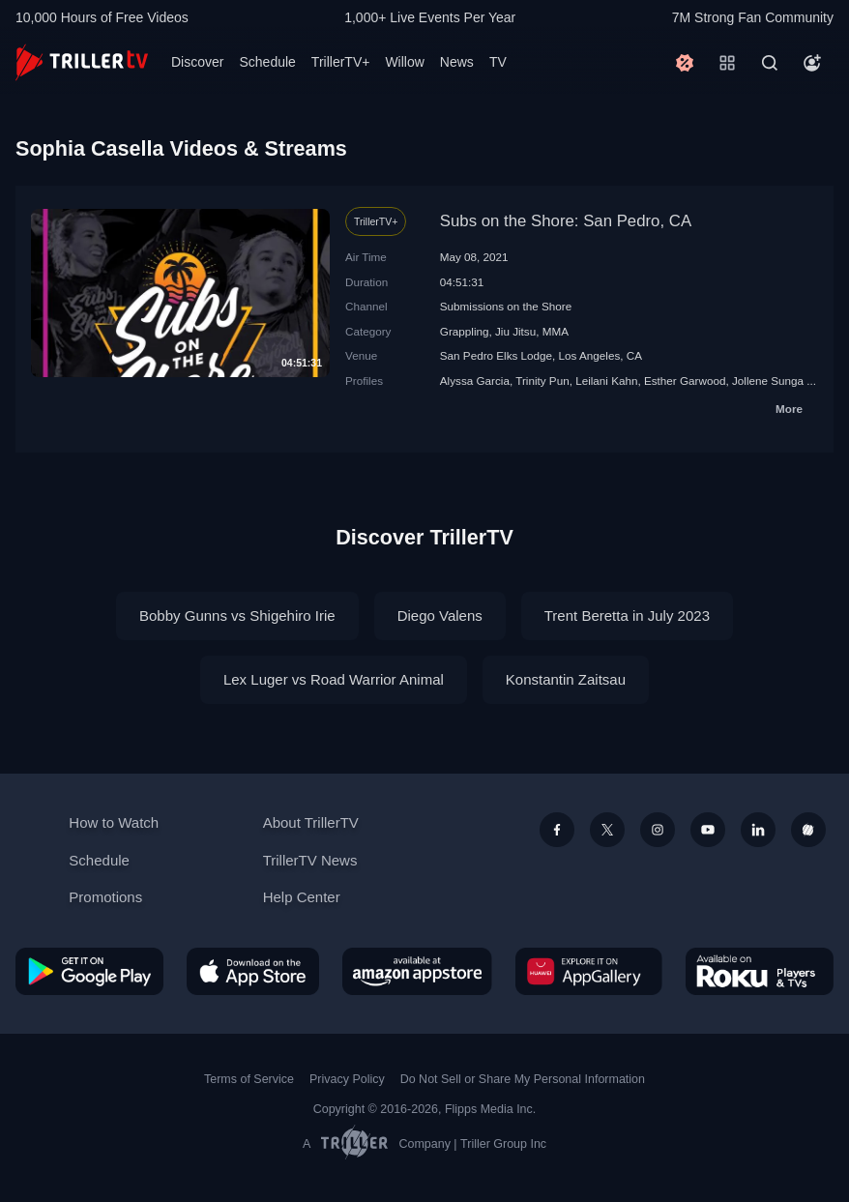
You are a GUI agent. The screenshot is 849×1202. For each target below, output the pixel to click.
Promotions (105, 897)
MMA (555, 331)
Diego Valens (440, 615)
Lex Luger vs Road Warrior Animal (333, 679)
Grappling (464, 331)
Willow (404, 62)
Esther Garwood (684, 380)
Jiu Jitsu (515, 331)
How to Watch (114, 822)
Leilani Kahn (606, 380)
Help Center (301, 897)
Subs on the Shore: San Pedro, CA (565, 221)
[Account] (812, 63)
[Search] (769, 63)
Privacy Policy (347, 1079)
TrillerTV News (310, 860)
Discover (197, 62)
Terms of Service (249, 1079)
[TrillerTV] (81, 62)
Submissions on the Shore (505, 306)
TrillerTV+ (340, 62)
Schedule (267, 62)
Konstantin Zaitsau (566, 679)
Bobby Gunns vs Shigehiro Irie (237, 615)
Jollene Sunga (768, 380)
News (457, 62)
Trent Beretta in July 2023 (627, 615)
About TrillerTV (311, 822)
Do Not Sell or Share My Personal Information (522, 1079)
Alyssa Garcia (475, 380)
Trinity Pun (542, 380)
